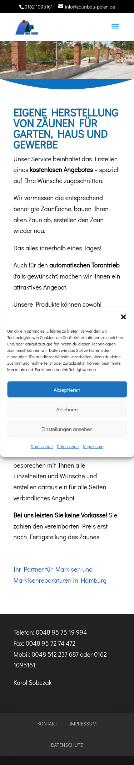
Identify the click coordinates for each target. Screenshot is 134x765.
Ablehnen (67, 408)
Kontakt (48, 723)
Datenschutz (42, 446)
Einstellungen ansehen (67, 428)
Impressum (93, 446)
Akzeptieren (67, 389)
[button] (123, 317)
